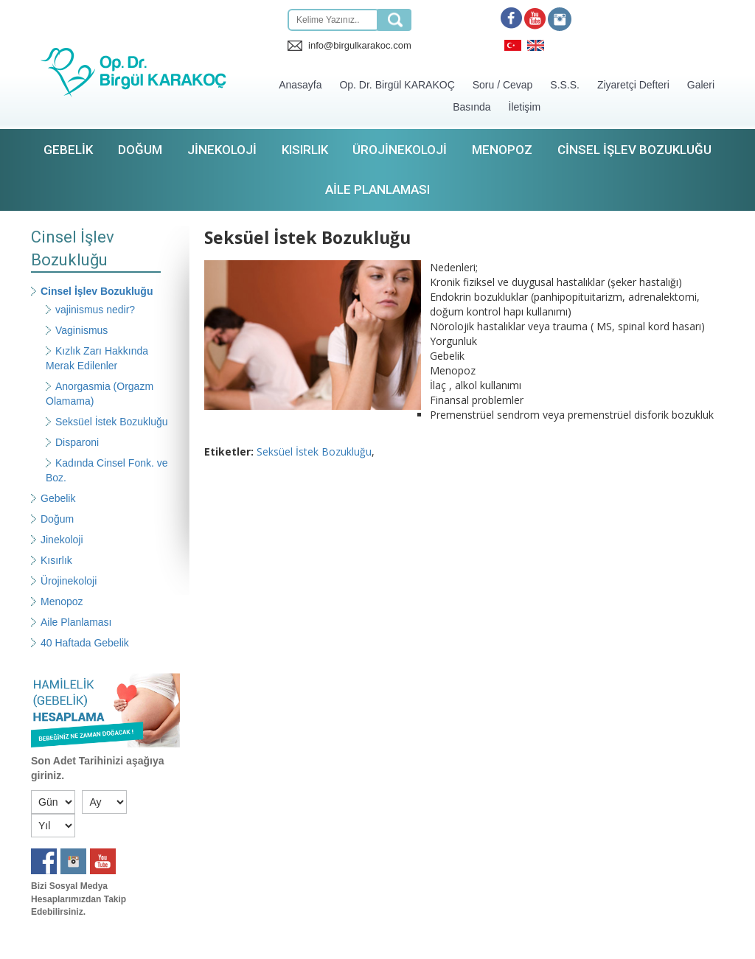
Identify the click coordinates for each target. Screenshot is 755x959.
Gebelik (68, 149)
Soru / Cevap (503, 85)
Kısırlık (305, 149)
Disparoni (77, 442)
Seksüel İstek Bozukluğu (111, 422)
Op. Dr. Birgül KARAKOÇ (396, 85)
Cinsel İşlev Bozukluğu (634, 149)
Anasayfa (300, 85)
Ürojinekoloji (399, 149)
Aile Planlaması (377, 189)
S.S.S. (565, 85)
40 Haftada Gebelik (85, 643)
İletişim (525, 107)
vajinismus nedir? (95, 309)
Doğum (140, 149)
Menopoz (502, 149)
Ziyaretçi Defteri (633, 85)
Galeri (700, 85)
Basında (471, 107)
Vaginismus (81, 330)
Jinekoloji (222, 149)
